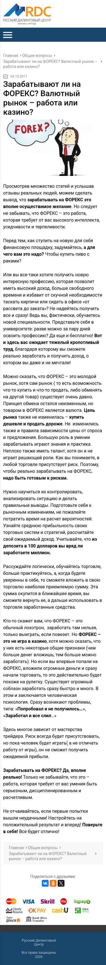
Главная (10, 55)
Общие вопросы (37, 55)
